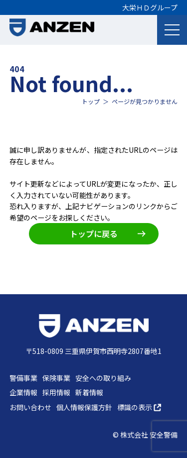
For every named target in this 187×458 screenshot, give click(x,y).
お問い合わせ (30, 407)
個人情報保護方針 (84, 407)
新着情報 (89, 392)
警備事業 (23, 378)
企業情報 (23, 392)
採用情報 (56, 392)
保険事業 (56, 378)
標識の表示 (139, 407)
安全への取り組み (103, 378)
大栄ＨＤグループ (150, 7)
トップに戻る (108, 233)
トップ (91, 101)
